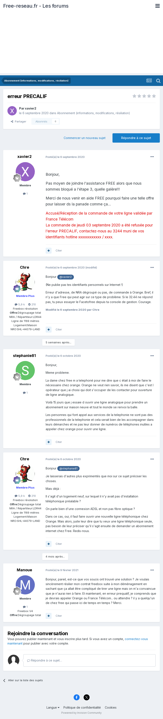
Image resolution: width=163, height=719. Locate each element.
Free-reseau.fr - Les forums (36, 6)
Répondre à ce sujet (136, 138)
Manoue (24, 570)
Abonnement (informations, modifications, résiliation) (93, 113)
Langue (52, 707)
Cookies (111, 707)
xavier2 (30, 108)
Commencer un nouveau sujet (84, 138)
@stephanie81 (68, 468)
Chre (24, 267)
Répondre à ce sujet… (44, 660)
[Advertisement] (81, 43)
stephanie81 (24, 355)
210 (32, 304)
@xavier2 (65, 276)
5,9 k (20, 304)
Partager (18, 121)
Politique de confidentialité (82, 707)
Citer (59, 250)
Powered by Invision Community (81, 712)
